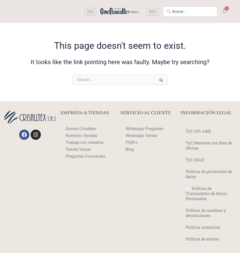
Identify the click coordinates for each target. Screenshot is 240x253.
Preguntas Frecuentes (86, 156)
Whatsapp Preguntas (145, 128)
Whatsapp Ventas (142, 135)
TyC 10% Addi (198, 131)
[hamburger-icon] (90, 11)
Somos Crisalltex (81, 128)
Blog (130, 149)
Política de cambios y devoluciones (206, 213)
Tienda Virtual (78, 149)
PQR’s (131, 142)
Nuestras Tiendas (82, 135)
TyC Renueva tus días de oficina (209, 145)
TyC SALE (195, 159)
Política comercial (203, 227)
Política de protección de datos (209, 174)
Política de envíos (202, 238)
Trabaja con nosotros (85, 142)
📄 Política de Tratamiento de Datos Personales (206, 193)
